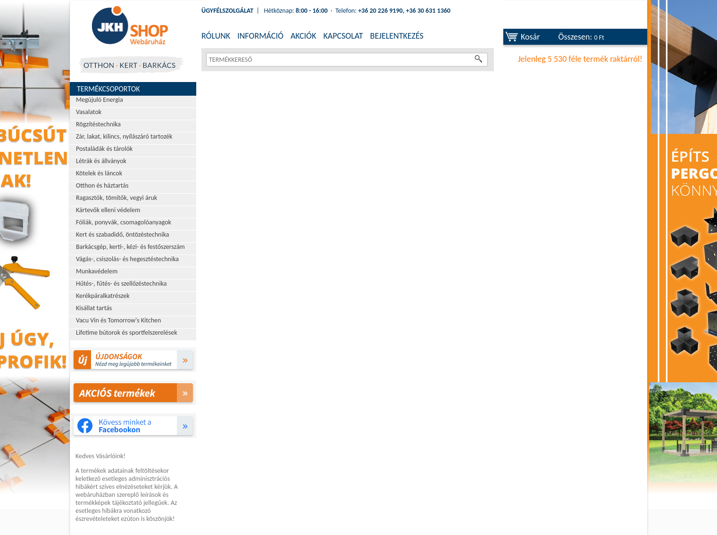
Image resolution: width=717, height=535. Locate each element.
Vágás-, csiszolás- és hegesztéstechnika (127, 259)
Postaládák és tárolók (104, 149)
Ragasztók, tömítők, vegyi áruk (116, 198)
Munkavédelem (96, 271)
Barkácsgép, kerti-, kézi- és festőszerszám (130, 247)
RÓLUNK (215, 36)
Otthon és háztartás (102, 185)
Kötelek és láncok (99, 173)
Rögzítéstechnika (98, 124)
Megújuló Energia (99, 100)
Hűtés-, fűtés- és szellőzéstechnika (121, 284)
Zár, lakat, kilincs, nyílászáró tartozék (124, 136)
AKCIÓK (303, 36)
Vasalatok (88, 112)
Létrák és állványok (101, 161)
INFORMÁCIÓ (260, 36)
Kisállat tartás (94, 308)
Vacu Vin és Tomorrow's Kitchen (118, 320)
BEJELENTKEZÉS (397, 36)
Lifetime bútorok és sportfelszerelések (126, 333)
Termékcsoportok (108, 88)
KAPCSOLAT (343, 36)
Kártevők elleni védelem (108, 210)
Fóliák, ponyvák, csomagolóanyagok (123, 222)
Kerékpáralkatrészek (103, 296)
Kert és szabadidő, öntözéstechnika (122, 234)
